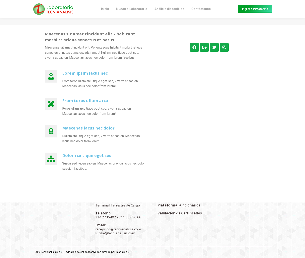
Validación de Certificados (179, 213)
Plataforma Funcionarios (178, 205)
